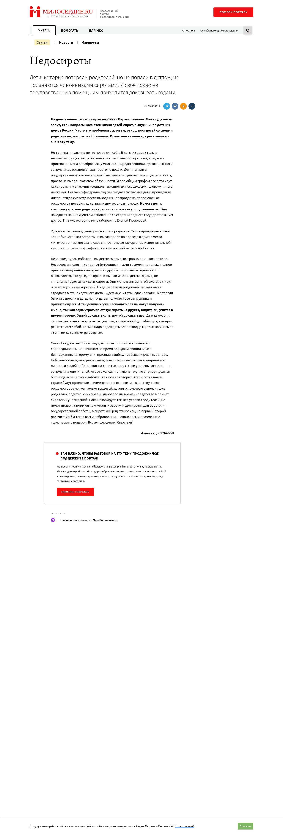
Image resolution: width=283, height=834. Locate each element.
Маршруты (90, 42)
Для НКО (96, 30)
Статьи (42, 42)
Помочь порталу (75, 492)
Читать (44, 30)
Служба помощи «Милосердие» (219, 30)
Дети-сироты (58, 513)
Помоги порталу (233, 12)
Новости (66, 42)
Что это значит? (184, 826)
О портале (188, 30)
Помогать (69, 30)
